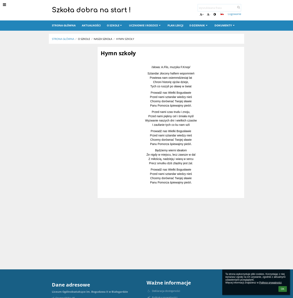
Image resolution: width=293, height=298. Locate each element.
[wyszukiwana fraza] (219, 7)
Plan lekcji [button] (175, 25)
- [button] (208, 14)
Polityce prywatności (270, 282)
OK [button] (282, 289)
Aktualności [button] (91, 25)
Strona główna (63, 39)
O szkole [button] (115, 25)
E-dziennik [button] (198, 25)
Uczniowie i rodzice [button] (145, 25)
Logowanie (234, 14)
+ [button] (202, 14)
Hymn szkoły (125, 39)
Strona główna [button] (64, 25)
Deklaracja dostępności (166, 291)
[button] (222, 13)
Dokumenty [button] (224, 25)
